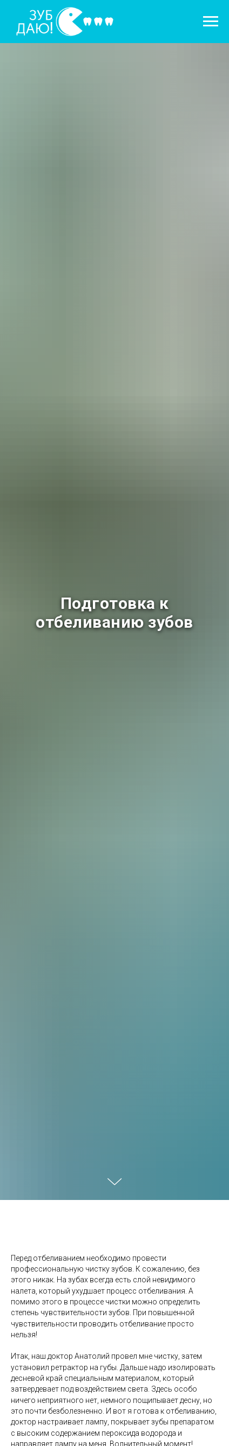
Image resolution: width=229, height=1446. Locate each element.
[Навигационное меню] (210, 21)
